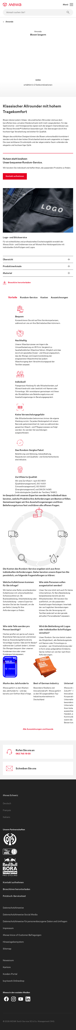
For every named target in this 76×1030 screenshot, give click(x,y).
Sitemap (7, 948)
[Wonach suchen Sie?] (38, 12)
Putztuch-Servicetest (14, 896)
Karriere (7, 967)
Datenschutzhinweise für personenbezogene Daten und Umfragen (35, 921)
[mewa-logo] (12, 4)
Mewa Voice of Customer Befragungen (22, 935)
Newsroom (8, 960)
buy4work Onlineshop (13, 980)
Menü (68, 4)
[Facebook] (6, 999)
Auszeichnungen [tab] (59, 297)
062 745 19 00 (23, 753)
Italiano (6, 817)
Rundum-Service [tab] (29, 297)
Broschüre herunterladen (16, 282)
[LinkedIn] (27, 999)
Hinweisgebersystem (13, 941)
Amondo (8, 21)
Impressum (8, 928)
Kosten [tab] (44, 297)
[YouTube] (20, 999)
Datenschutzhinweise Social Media (20, 914)
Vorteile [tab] (12, 297)
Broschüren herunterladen (16, 889)
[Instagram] (13, 999)
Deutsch (7, 803)
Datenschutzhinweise (13, 907)
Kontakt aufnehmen (15, 176)
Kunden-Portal (10, 974)
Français (7, 810)
